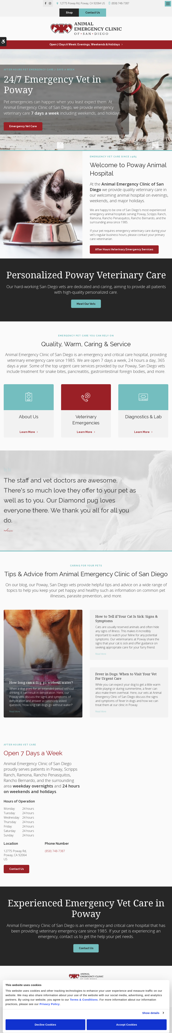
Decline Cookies (45, 1024)
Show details (150, 1012)
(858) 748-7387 (120, 3)
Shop (69, 13)
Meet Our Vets (86, 304)
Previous (60, 148)
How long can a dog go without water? (41, 683)
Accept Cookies (126, 1024)
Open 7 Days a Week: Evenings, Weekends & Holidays (84, 45)
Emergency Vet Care (23, 127)
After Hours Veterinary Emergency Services (124, 250)
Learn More (27, 433)
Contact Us (92, 13)
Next (112, 148)
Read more (14, 712)
